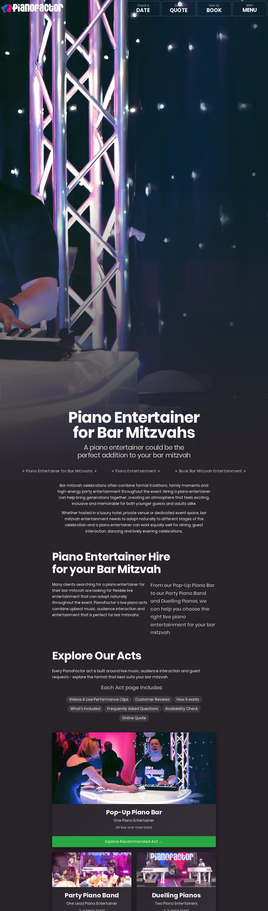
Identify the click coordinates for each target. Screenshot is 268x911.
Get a (178, 8)
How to (214, 8)
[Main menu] (249, 8)
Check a (143, 8)
